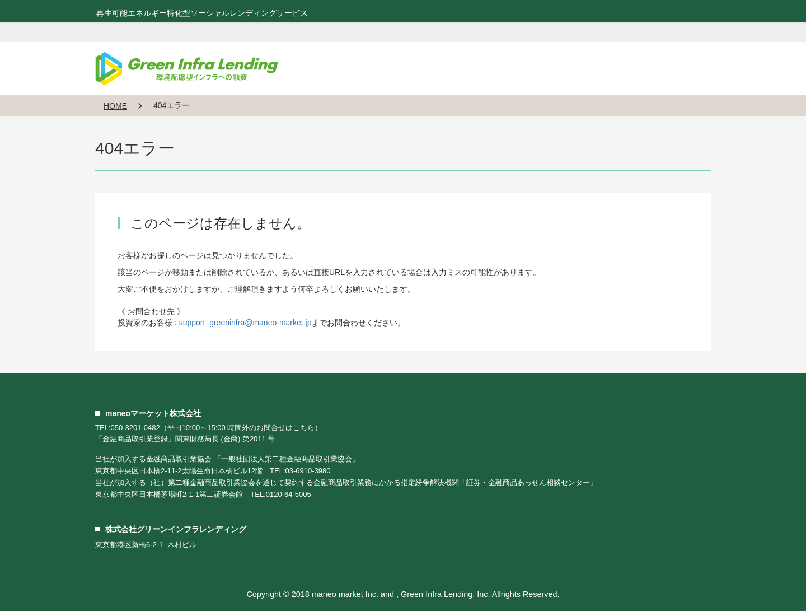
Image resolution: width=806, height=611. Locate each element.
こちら (304, 427)
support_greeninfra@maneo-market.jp (245, 322)
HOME (115, 105)
